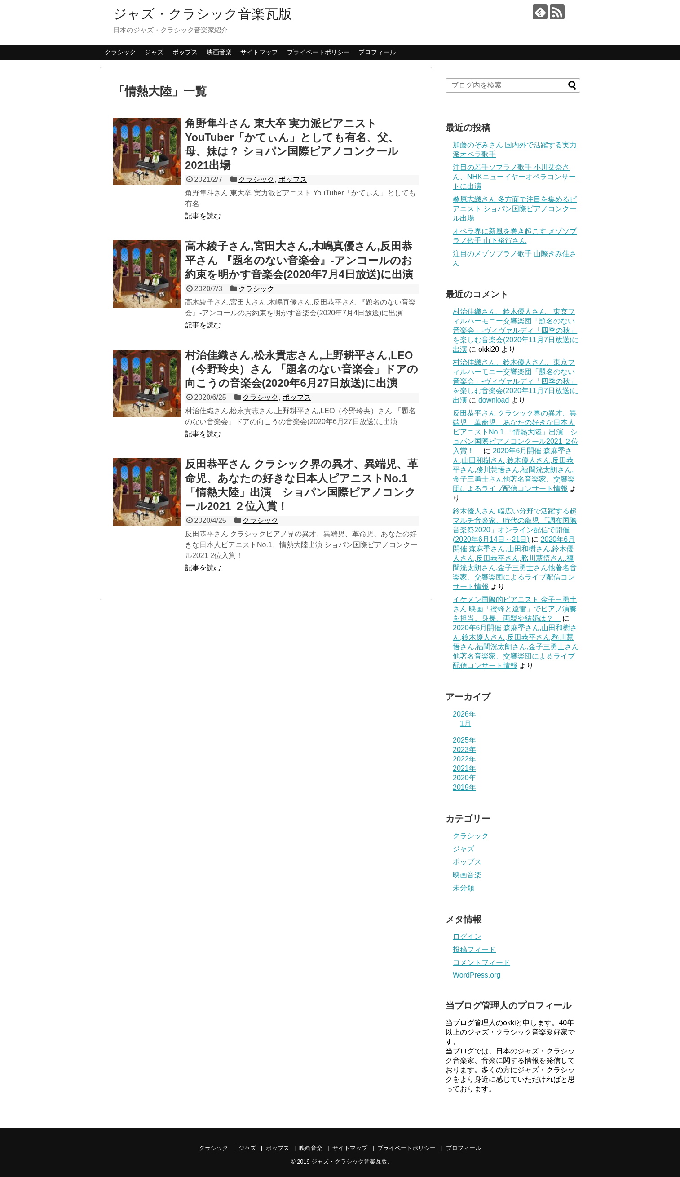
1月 (465, 723)
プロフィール (377, 52)
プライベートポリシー (318, 52)
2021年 (464, 768)
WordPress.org (476, 975)
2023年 (464, 749)
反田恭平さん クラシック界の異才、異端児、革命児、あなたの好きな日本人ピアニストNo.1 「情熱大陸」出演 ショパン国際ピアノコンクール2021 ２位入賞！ (515, 432)
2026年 (464, 714)
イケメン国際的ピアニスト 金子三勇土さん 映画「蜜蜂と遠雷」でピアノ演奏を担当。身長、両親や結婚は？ (515, 609)
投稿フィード (474, 949)
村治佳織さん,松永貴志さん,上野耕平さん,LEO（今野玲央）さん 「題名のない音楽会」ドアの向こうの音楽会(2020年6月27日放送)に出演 (301, 369)
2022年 (464, 759)
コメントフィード (481, 962)
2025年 (464, 740)
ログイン (467, 936)
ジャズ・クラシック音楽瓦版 (202, 13)
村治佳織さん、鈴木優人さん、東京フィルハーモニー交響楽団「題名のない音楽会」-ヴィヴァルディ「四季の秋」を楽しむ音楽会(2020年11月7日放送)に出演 (516, 330)
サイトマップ (259, 52)
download (493, 400)
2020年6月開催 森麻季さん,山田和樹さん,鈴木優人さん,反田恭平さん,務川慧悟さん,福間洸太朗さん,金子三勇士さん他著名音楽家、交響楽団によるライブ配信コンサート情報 (514, 469)
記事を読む (203, 216)
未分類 (463, 888)
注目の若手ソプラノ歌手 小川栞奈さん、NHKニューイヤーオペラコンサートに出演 (514, 177)
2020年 (464, 778)
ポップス (185, 52)
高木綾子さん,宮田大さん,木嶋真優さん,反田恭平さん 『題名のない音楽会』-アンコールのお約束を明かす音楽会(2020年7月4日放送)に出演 (299, 260)
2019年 (464, 787)
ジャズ (154, 52)
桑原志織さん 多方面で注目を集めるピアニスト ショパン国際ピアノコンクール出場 (515, 208)
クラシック (120, 52)
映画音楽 (219, 52)
